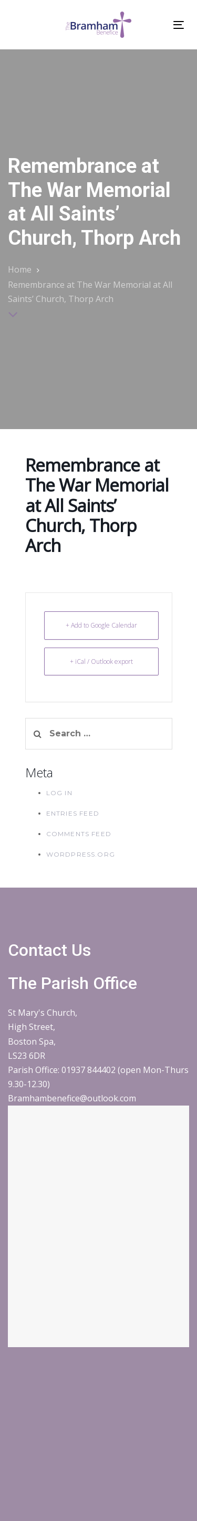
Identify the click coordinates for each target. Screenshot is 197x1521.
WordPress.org (81, 854)
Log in (59, 793)
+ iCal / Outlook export (101, 661)
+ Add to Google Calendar (101, 625)
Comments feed (79, 834)
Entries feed (72, 813)
